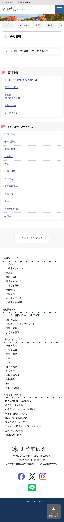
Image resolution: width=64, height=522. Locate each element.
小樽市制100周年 (14, 302)
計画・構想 (11, 277)
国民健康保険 (11, 186)
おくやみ (8, 179)
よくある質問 (11, 113)
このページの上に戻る (32, 238)
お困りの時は (11, 209)
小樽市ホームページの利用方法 (20, 409)
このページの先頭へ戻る (53, 514)
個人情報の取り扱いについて (19, 401)
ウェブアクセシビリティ (17, 422)
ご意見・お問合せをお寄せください (23, 426)
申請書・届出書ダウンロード (20, 324)
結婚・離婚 (10, 149)
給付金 (7, 216)
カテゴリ (23, 25)
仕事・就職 (10, 171)
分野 (38, 25)
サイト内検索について (16, 413)
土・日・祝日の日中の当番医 (21, 80)
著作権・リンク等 (14, 405)
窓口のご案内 (11, 87)
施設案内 (10, 293)
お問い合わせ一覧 (14, 430)
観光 (50, 25)
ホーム (7, 25)
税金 (6, 201)
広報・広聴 (10, 105)
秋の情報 (13, 51)
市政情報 (10, 289)
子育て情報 (10, 141)
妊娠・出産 (10, 134)
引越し (9, 358)
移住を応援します (15, 281)
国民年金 (8, 194)
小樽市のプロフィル (16, 268)
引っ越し (8, 156)
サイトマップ (8, 2)
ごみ (6, 164)
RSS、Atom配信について (18, 418)
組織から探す (24, 2)
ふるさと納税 (12, 285)
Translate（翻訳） (14, 434)
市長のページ (12, 264)
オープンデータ (14, 298)
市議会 (9, 272)
